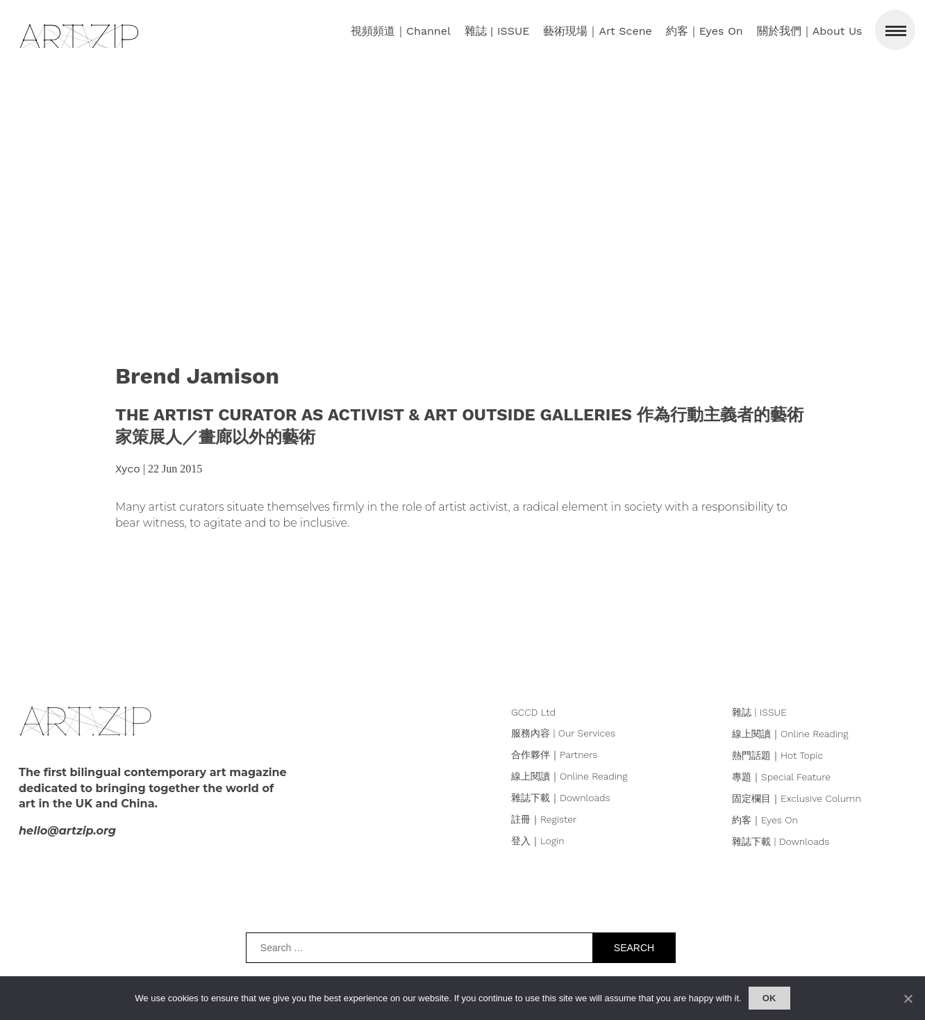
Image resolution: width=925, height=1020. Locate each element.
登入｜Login (538, 840)
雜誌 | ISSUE (759, 712)
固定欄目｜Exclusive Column (796, 798)
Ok (769, 998)
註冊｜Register (543, 819)
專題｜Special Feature (781, 776)
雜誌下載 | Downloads (780, 841)
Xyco (127, 468)
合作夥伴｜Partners (554, 754)
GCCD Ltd (533, 712)
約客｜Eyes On (765, 819)
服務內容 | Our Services (563, 733)
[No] (908, 998)
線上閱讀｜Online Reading (569, 776)
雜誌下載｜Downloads (560, 797)
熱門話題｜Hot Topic (777, 755)
